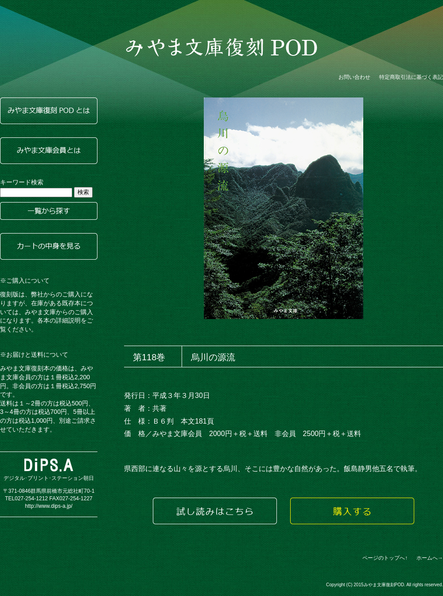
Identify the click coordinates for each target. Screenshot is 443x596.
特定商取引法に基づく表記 (411, 77)
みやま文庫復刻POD (221, 47)
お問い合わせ (354, 77)
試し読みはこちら (215, 511)
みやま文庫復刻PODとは (48, 110)
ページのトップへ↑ (385, 558)
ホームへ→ (429, 558)
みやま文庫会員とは (48, 150)
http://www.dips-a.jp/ (48, 506)
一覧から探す (48, 211)
